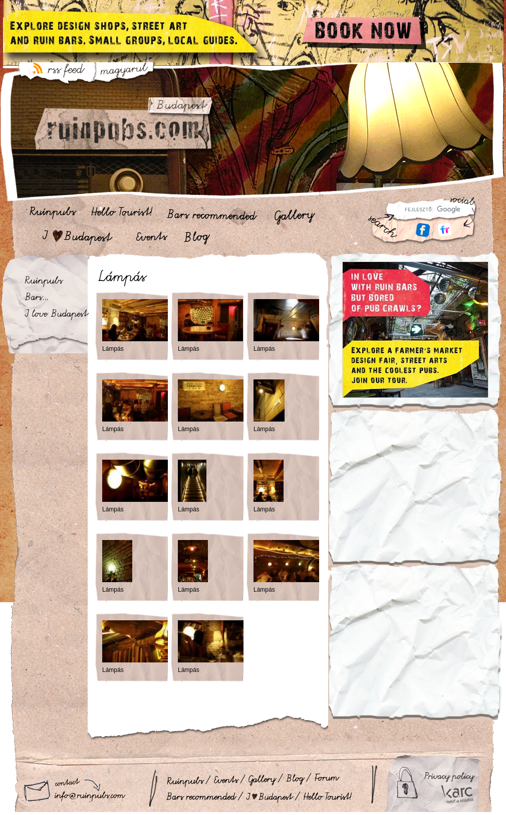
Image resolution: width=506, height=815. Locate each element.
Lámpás (113, 348)
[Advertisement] (415, 493)
